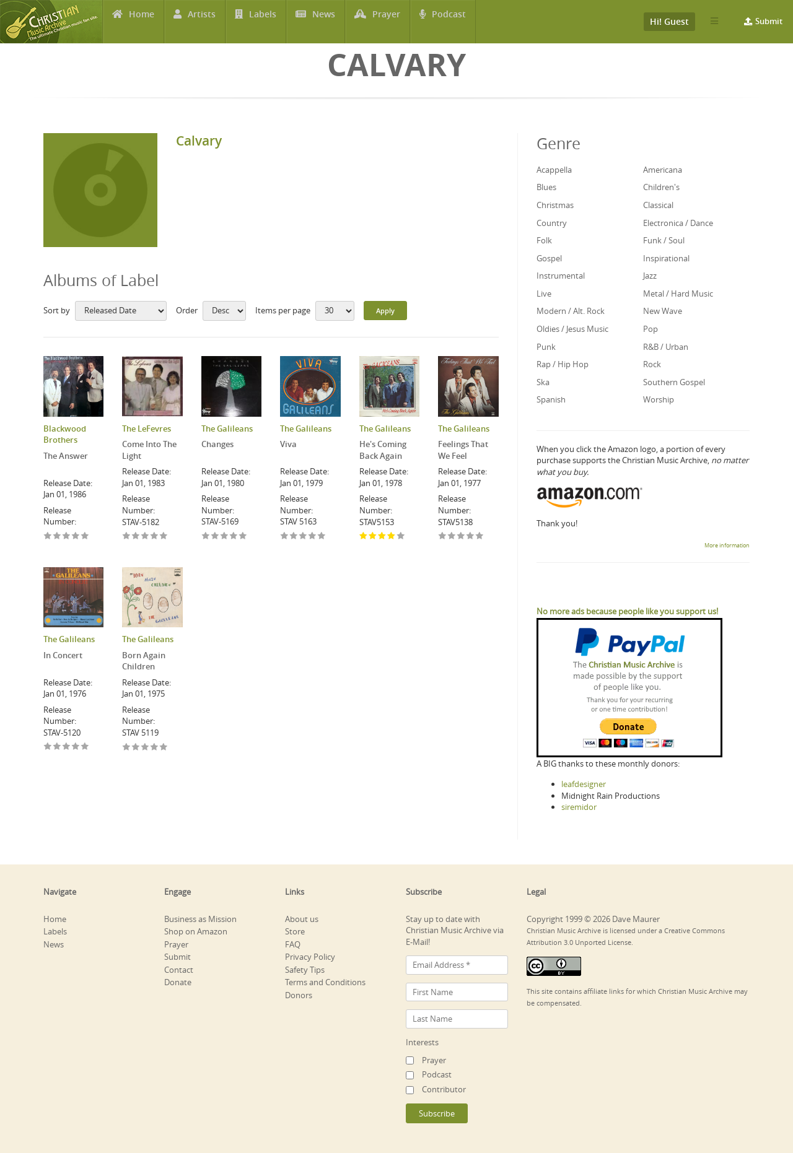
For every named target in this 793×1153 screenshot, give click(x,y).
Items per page (282, 310)
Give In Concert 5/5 (85, 747)
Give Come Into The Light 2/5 (136, 536)
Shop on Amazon (195, 931)
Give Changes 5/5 (243, 536)
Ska (543, 382)
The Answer (65, 455)
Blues (546, 187)
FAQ (292, 944)
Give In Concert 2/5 (57, 747)
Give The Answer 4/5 (76, 536)
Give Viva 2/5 (294, 536)
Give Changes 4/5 (234, 536)
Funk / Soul (664, 240)
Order (187, 310)
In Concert (62, 655)
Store (295, 931)
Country (552, 222)
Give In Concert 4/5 (76, 747)
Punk (546, 346)
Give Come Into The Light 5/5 (164, 536)
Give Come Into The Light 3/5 (145, 536)
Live (544, 293)
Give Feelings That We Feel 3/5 (461, 536)
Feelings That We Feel (463, 449)
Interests (422, 1042)
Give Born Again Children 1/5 (126, 747)
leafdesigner (583, 784)
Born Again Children (143, 661)
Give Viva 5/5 (321, 536)
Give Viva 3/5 (303, 536)
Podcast (449, 21)
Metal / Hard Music (678, 293)
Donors (298, 995)
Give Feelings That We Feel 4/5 (470, 536)
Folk (544, 240)
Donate (177, 982)
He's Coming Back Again (382, 449)
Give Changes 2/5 (215, 536)
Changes (217, 444)
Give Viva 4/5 (312, 536)
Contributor (444, 1089)
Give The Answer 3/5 (66, 536)
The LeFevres (146, 428)
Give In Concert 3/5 (66, 747)
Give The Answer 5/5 (85, 536)
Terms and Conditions (325, 982)
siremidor (579, 806)
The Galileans (227, 428)
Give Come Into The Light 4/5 (154, 536)
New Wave (662, 310)
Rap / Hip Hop (563, 364)
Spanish (551, 399)
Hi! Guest (669, 21)
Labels (262, 21)
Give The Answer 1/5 (48, 536)
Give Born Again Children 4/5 (154, 747)
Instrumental (561, 275)
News (324, 21)
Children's (661, 187)
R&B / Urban (665, 346)
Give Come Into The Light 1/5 (126, 536)
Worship (658, 399)
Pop (650, 328)
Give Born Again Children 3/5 (145, 747)
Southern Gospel (674, 382)
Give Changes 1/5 (206, 536)
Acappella (554, 169)
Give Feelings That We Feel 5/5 (479, 536)
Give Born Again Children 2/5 (136, 747)
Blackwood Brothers (64, 434)
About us (301, 919)
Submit (768, 21)
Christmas (555, 205)
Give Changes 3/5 (224, 536)
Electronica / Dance (678, 222)
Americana (662, 169)
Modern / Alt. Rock (571, 310)
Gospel (549, 258)
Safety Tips (305, 969)
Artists (201, 21)
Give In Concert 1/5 (48, 747)
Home (141, 21)
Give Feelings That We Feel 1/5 (442, 536)
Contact (178, 969)
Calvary (199, 140)
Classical (658, 205)
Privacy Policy (310, 956)
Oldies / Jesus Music (572, 328)
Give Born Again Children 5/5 (164, 747)
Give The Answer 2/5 (57, 536)
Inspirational (666, 258)
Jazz (650, 275)
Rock (652, 364)
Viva (288, 444)
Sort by (56, 310)
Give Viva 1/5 (284, 536)
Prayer (387, 21)
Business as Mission (200, 919)
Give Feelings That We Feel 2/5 (452, 536)
